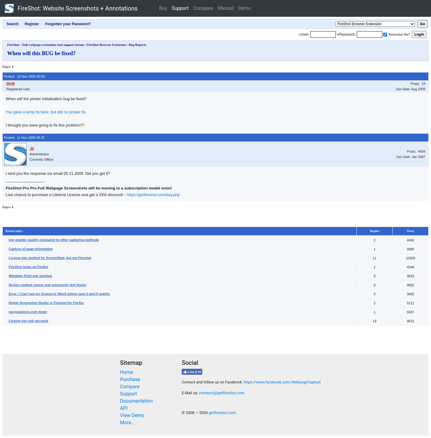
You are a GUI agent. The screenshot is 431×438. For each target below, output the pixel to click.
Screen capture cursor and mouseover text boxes (47, 285)
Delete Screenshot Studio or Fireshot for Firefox (46, 303)
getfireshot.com (222, 412)
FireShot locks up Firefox (28, 267)
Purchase (130, 379)
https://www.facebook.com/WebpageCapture (282, 382)
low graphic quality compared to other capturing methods (54, 240)
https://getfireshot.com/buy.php (153, 194)
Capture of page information (31, 249)
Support (180, 8)
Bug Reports (137, 44)
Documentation (136, 401)
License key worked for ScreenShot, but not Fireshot (50, 258)
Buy (163, 8)
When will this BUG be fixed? (41, 53)
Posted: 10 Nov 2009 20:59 (24, 76)
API (124, 408)
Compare (203, 8)
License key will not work (28, 321)
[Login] (323, 34)
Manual (225, 8)
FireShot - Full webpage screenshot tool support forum (45, 44)
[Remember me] (385, 35)
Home (126, 372)
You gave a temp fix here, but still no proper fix (46, 112)
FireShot (71, 8)
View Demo (132, 415)
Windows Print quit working (30, 276)
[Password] (369, 34)
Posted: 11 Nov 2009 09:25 (24, 137)
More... (127, 422)
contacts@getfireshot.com (222, 393)
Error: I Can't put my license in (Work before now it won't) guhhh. (59, 294)
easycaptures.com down (28, 312)
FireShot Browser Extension (106, 44)
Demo (244, 8)
